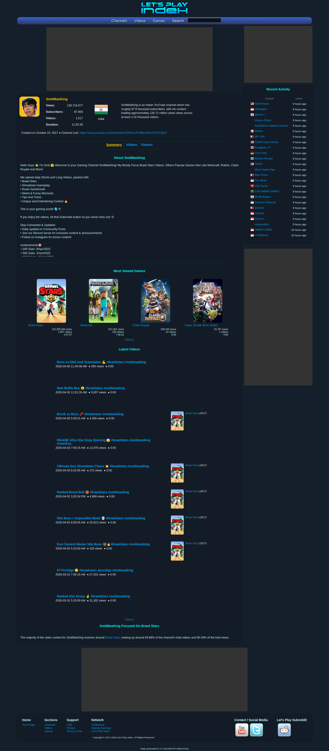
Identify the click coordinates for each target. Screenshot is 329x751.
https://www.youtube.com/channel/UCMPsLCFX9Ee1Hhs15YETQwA (123, 132)
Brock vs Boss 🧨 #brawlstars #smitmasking (90, 414)
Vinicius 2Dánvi (263, 120)
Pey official (260, 180)
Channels (50, 724)
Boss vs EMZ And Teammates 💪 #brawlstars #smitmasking (101, 362)
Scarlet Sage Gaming (266, 142)
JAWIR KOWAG (263, 229)
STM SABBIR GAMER (267, 191)
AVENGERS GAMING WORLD (271, 125)
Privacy (71, 728)
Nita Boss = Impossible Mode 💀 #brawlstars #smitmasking (101, 518)
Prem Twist (261, 153)
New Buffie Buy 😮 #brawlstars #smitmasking (91, 388)
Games (147, 145)
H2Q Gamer (261, 185)
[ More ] (129, 339)
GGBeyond (98, 724)
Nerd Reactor (262, 103)
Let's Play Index (101, 731)
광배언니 (260, 114)
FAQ (69, 724)
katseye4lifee (262, 224)
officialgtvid (261, 109)
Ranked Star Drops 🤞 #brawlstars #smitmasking (93, 596)
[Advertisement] (129, 59)
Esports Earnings (101, 728)
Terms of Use (74, 731)
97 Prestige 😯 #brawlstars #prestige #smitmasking (95, 570)
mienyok (259, 213)
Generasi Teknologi (265, 202)
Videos (131, 145)
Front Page (28, 724)
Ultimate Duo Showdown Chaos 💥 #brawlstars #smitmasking (103, 466)
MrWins (259, 131)
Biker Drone (261, 174)
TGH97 (259, 164)
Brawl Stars (192, 413)
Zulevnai (259, 207)
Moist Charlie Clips (265, 169)
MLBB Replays (263, 196)
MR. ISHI (260, 136)
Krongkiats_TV (263, 147)
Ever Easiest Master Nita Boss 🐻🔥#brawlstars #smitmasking (103, 544)
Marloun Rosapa (264, 158)
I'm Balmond (261, 235)
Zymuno (259, 218)
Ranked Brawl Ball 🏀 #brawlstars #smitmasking (93, 492)
